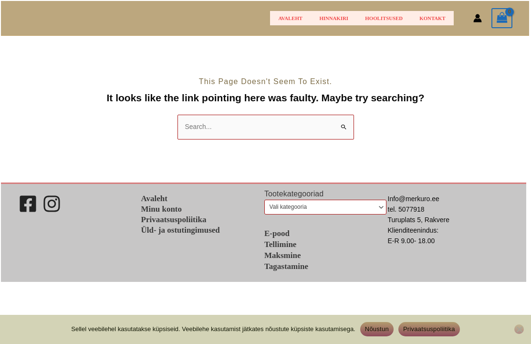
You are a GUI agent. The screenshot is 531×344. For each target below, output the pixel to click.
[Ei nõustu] (519, 329)
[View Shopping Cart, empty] (501, 18)
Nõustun (377, 329)
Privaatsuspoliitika (174, 219)
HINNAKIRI (350, 18)
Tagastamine (286, 266)
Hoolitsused (394, 18)
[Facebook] (28, 204)
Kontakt (435, 18)
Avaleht (314, 18)
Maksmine (282, 255)
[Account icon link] (477, 18)
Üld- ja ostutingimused (180, 230)
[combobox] (325, 207)
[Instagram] (52, 204)
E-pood (277, 233)
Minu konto (161, 209)
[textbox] (322, 207)
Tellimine (280, 244)
